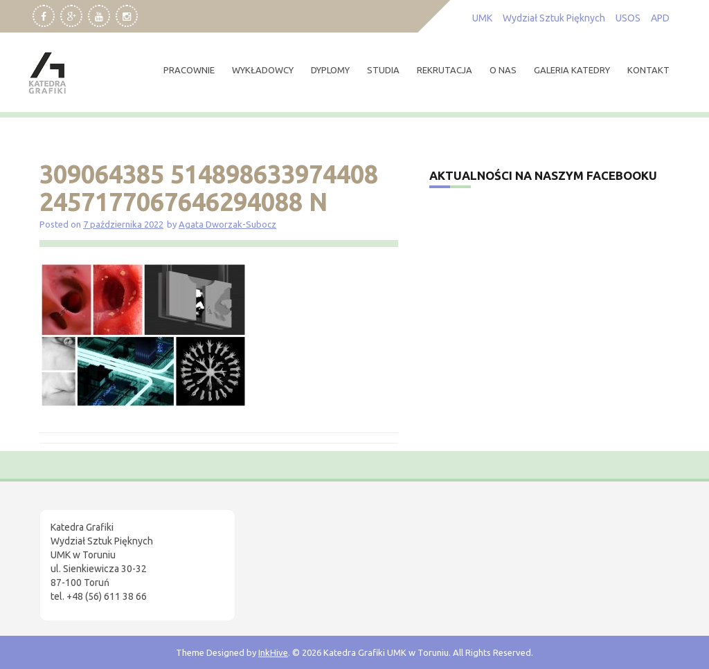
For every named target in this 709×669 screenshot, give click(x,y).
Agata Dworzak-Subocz (227, 224)
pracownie (189, 70)
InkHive (273, 652)
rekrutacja (444, 70)
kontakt (648, 70)
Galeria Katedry (572, 70)
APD (660, 18)
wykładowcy (263, 70)
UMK (482, 18)
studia (383, 70)
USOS (628, 18)
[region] (180, 552)
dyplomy (330, 70)
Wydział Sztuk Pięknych (554, 18)
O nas (503, 70)
